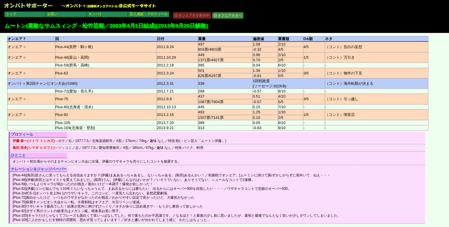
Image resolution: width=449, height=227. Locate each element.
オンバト (95, 14)
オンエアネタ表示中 (192, 15)
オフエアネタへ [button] (228, 15)
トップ (11, 14)
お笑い (52, 14)
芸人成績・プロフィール (149, 14)
